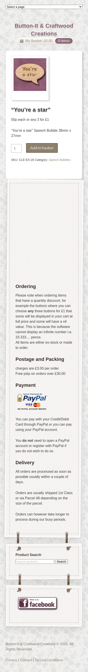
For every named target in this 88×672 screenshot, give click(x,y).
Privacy (11, 660)
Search (61, 561)
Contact (26, 660)
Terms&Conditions (49, 660)
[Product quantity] (16, 148)
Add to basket (41, 148)
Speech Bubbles (60, 160)
